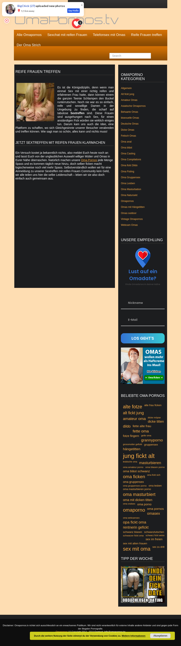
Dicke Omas (127, 129)
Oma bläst (126, 147)
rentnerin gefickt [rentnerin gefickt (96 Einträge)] (135, 527)
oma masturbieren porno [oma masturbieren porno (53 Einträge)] (137, 489)
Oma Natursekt (129, 195)
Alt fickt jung (127, 94)
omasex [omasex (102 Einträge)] (153, 513)
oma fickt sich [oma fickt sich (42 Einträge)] (153, 475)
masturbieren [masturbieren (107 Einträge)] (150, 463)
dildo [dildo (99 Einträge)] (127, 426)
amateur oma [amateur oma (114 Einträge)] (134, 419)
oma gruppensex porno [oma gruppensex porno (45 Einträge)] (135, 485)
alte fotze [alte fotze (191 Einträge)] (132, 406)
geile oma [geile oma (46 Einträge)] (146, 435)
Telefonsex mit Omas (109, 35)
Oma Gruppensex (130, 177)
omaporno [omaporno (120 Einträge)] (134, 510)
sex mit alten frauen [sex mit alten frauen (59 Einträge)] (135, 543)
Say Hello (73, 10)
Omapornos (127, 201)
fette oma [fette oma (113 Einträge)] (141, 431)
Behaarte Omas (129, 111)
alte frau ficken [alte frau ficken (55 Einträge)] (152, 405)
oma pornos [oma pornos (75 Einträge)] (155, 508)
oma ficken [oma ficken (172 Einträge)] (134, 476)
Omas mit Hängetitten (133, 207)
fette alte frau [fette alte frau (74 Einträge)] (142, 426)
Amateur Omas (129, 100)
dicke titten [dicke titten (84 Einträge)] (156, 421)
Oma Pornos (89, 160)
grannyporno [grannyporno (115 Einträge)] (152, 440)
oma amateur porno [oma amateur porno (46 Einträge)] (133, 467)
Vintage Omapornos (132, 219)
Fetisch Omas (128, 135)
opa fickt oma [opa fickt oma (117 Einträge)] (134, 522)
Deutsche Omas (129, 123)
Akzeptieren (160, 635)
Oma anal (126, 141)
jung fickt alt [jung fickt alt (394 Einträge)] (139, 455)
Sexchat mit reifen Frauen (67, 35)
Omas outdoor (128, 213)
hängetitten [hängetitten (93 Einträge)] (131, 449)
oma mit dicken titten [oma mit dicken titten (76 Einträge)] (137, 500)
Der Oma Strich (29, 45)
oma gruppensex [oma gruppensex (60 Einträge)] (133, 481)
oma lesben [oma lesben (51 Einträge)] (155, 485)
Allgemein (126, 88)
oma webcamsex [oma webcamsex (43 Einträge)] (131, 518)
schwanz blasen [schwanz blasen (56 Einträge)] (132, 532)
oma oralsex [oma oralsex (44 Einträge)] (129, 503)
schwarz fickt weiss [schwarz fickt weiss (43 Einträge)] (155, 535)
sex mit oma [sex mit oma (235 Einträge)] (136, 549)
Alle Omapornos (29, 35)
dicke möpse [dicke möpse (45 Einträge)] (154, 417)
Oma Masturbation (131, 189)
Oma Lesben (128, 183)
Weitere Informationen (133, 636)
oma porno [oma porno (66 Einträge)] (144, 504)
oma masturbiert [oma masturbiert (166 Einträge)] (139, 494)
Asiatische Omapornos (133, 106)
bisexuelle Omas (130, 117)
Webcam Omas (129, 225)
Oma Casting (128, 153)
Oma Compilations (131, 159)
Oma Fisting (127, 171)
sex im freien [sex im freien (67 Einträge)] (154, 539)
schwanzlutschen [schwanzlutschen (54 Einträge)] (154, 532)
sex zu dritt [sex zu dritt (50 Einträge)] (158, 547)
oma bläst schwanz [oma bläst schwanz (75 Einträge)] (136, 471)
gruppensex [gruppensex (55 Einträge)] (151, 444)
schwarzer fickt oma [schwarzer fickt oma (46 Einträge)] (133, 535)
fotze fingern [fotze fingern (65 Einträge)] (131, 436)
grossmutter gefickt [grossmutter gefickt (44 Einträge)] (132, 444)
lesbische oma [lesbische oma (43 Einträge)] (130, 461)
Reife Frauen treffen (146, 35)
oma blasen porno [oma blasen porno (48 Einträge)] (155, 467)
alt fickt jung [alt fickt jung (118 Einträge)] (133, 413)
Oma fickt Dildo (129, 165)
